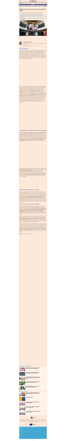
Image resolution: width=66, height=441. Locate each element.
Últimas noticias (21, 6)
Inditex (22, 233)
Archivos (21, 433)
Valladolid (28, 233)
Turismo (39, 6)
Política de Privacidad (22, 430)
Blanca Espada (25, 42)
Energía (32, 6)
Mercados (35, 6)
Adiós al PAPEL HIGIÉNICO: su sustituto (27, 3)
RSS (20, 436)
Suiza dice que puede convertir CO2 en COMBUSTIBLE (39, 3)
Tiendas (25, 233)
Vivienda (42, 6)
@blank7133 (29, 42)
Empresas (26, 6)
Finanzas (29, 6)
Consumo (45, 6)
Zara (31, 233)
